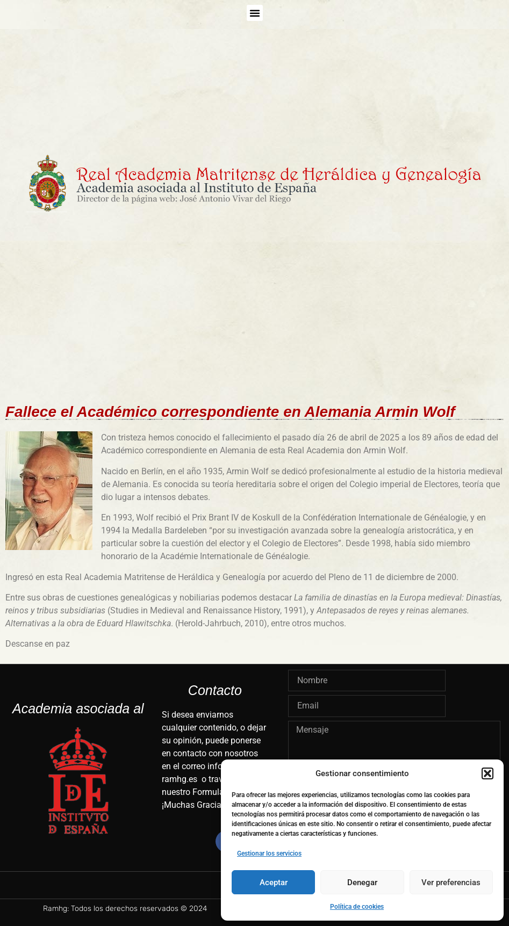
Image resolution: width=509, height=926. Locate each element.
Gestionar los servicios (269, 853)
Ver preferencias (451, 882)
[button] (487, 773)
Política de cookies (357, 906)
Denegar (362, 882)
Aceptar (274, 882)
